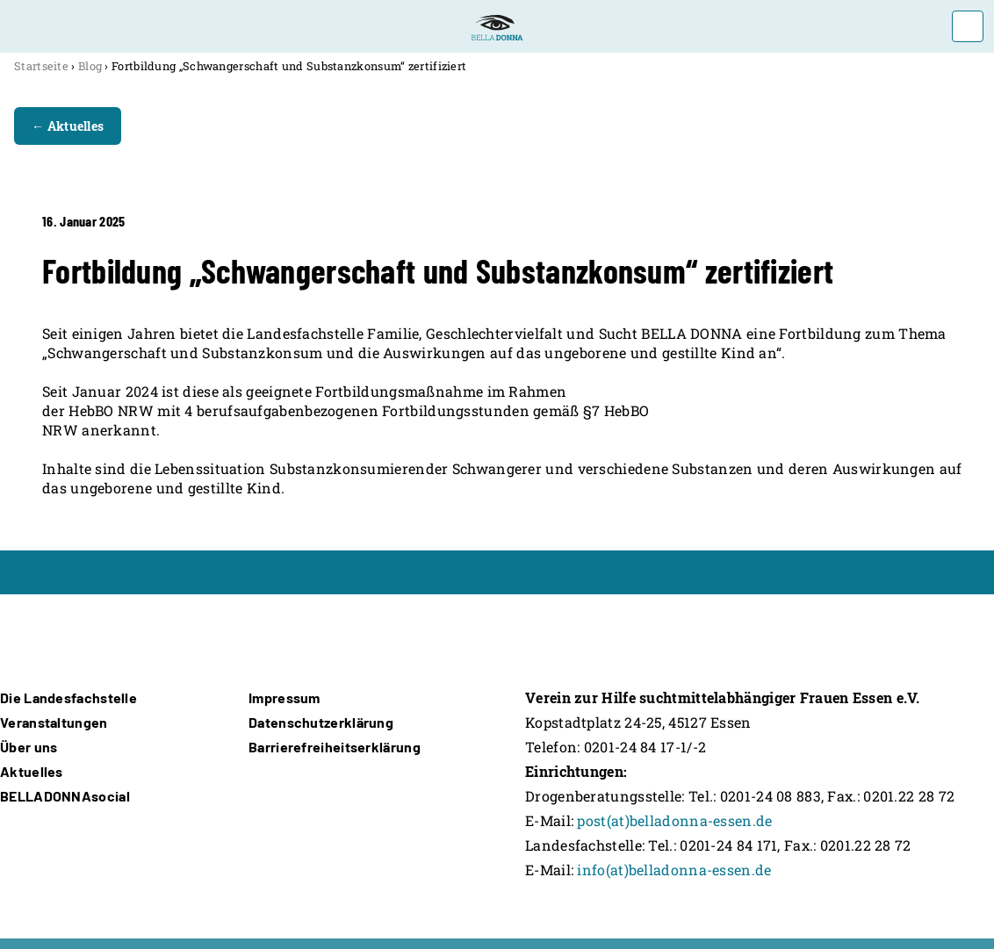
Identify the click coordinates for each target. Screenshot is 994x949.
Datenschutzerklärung (320, 722)
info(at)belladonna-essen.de (674, 869)
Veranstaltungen (54, 722)
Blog (90, 66)
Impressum (284, 697)
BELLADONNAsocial (65, 795)
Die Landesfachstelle (68, 697)
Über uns (28, 746)
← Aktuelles (68, 126)
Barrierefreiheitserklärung (334, 746)
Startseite (41, 66)
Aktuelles (31, 771)
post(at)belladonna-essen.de (674, 820)
